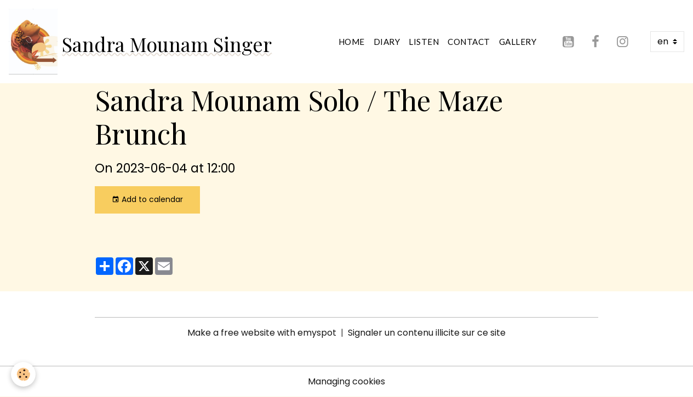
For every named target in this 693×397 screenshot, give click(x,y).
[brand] (140, 41)
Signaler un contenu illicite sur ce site (427, 332)
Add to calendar (147, 199)
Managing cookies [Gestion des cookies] (346, 381)
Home (352, 42)
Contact (469, 42)
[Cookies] (23, 374)
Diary (387, 42)
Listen (424, 42)
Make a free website (231, 332)
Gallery (518, 42)
